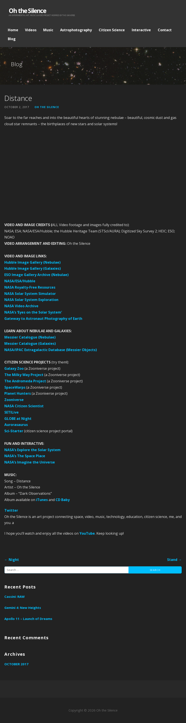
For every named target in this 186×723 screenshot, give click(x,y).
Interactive (141, 30)
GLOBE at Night (17, 418)
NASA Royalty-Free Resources (29, 287)
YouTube (87, 533)
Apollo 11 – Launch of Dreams (28, 618)
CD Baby (63, 499)
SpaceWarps (14, 387)
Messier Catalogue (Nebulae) (30, 337)
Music (48, 30)
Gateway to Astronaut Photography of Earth (43, 318)
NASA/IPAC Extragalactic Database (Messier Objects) (50, 349)
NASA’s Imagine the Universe (29, 462)
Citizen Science (112, 30)
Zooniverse (14, 399)
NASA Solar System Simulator (30, 293)
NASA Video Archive (21, 306)
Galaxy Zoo (14, 368)
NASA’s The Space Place (24, 456)
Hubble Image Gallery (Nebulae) (32, 262)
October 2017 (16, 664)
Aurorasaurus (16, 424)
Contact (165, 30)
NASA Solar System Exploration (31, 299)
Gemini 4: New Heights (22, 607)
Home (13, 30)
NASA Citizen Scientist (24, 406)
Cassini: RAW (14, 596)
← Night (11, 559)
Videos (30, 30)
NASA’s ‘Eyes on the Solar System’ (33, 312)
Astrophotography (76, 30)
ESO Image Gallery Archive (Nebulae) (36, 274)
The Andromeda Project (25, 381)
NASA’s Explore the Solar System (32, 449)
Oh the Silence (27, 11)
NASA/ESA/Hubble (19, 281)
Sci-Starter (13, 431)
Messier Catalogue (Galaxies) (30, 343)
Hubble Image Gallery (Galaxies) (32, 268)
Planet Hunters (17, 393)
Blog (11, 38)
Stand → (174, 559)
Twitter (11, 510)
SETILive (11, 412)
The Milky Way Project (23, 374)
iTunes (42, 499)
